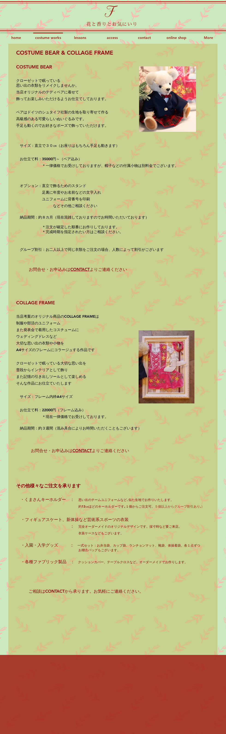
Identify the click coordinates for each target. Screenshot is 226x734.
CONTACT (80, 269)
